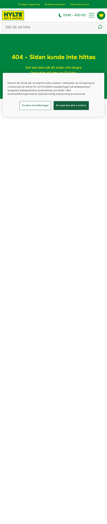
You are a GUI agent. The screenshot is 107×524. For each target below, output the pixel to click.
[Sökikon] (100, 27)
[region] (53, 94)
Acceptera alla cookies (71, 105)
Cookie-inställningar (35, 105)
